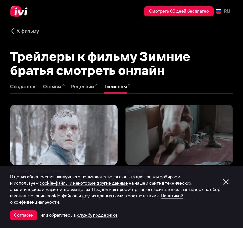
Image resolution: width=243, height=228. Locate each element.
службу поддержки (97, 215)
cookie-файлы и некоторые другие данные (84, 183)
